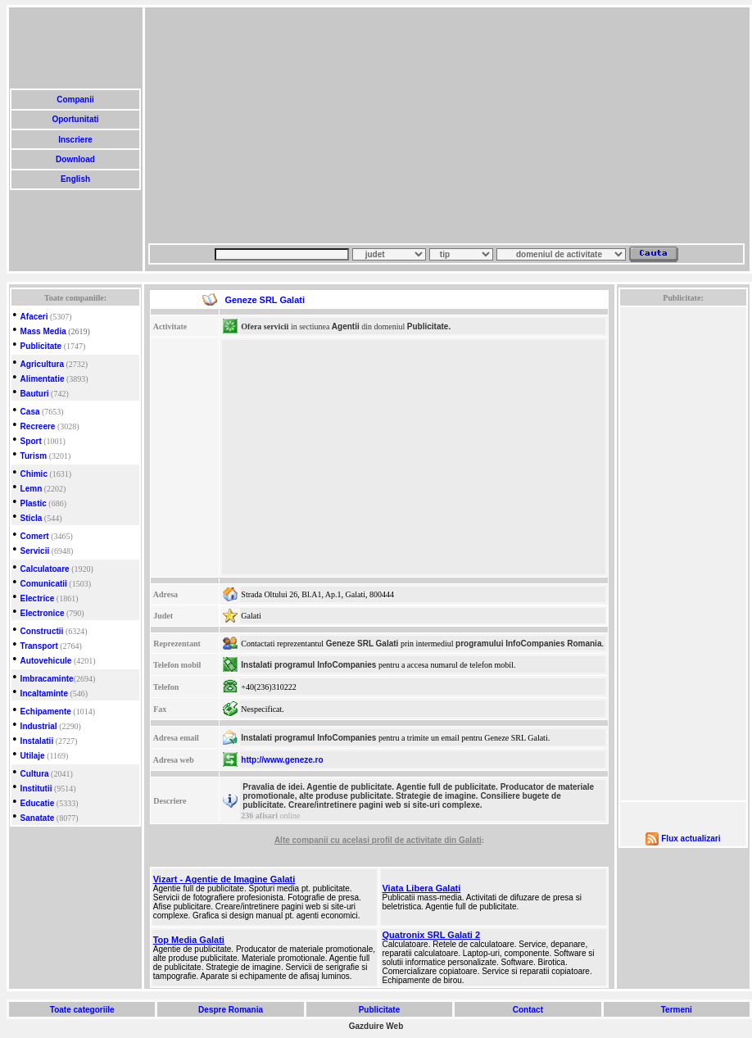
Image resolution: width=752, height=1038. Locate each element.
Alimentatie (42, 378)
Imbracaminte (47, 678)
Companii (75, 99)
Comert (34, 536)
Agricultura (42, 364)
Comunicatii (43, 583)
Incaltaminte (44, 693)
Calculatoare (45, 568)
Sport (31, 441)
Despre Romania (230, 1009)
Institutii (36, 788)
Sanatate (37, 818)
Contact (528, 1009)
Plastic (33, 503)
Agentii (346, 326)
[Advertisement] (388, 125)
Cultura (34, 773)
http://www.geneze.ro (282, 759)
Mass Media (43, 331)
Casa (30, 411)
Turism (34, 455)
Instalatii (37, 741)
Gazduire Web (376, 1026)
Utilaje (32, 755)
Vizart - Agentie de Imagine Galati (224, 879)
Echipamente (45, 711)
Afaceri (34, 316)
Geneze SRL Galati (362, 643)
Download (75, 159)
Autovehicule (46, 660)
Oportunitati (76, 119)
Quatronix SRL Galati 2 (431, 935)
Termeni (677, 1009)
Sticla (31, 518)
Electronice (42, 613)
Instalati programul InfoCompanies (308, 664)
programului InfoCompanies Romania (528, 643)
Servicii (35, 550)
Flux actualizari (690, 838)
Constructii (42, 631)
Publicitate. (429, 326)
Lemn (31, 488)
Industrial (38, 726)
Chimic (34, 473)
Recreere (38, 426)
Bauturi (34, 393)
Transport (39, 645)
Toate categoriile (82, 1009)
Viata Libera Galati (421, 888)
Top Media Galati (188, 940)
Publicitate (41, 346)
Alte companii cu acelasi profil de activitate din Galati (378, 840)
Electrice (37, 598)
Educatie (37, 803)
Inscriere (75, 139)
